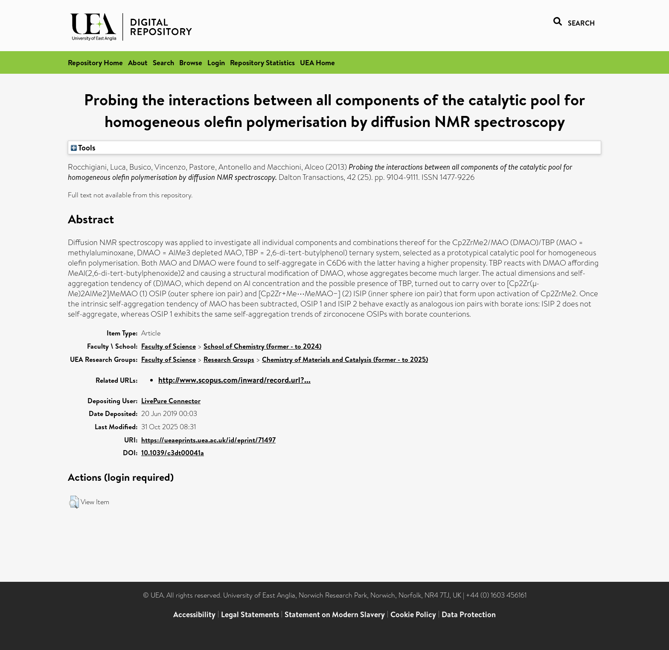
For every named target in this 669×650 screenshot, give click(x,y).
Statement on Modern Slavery (335, 614)
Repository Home (95, 62)
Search (163, 62)
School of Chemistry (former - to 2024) (262, 346)
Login (216, 62)
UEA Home (317, 62)
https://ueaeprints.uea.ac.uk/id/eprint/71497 (208, 440)
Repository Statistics (262, 62)
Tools (83, 147)
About (138, 62)
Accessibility (194, 614)
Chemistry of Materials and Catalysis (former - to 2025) (345, 359)
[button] (74, 502)
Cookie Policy (413, 614)
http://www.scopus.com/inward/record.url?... (234, 380)
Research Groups (229, 359)
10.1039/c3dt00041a (172, 452)
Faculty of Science (168, 346)
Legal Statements (250, 614)
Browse (190, 62)
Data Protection (469, 614)
